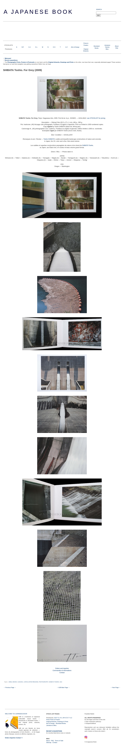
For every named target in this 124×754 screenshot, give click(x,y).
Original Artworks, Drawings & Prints (57, 721)
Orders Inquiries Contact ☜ (14, 738)
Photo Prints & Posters (53, 719)
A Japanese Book (38, 12)
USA (61, 682)
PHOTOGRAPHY (43, 682)
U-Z (66, 47)
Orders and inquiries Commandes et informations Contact (62, 670)
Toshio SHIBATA (49, 139)
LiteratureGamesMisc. (107, 47)
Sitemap (48, 742)
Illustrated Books (61, 723)
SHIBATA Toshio (87, 145)
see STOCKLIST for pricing (96, 118)
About (117, 46)
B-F (23, 47)
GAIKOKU (20, 682)
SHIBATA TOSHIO (54, 682)
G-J (30, 47)
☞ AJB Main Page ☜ (63, 687)
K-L (36, 47)
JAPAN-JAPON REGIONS (31, 682)
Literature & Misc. (51, 725)
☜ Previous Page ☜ (10, 687)
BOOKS (15, 682)
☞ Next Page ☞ (115, 687)
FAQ (116, 48)
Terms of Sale (59, 740)
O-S (54, 47)
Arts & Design (75, 47)
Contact (54, 742)
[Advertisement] (48, 30)
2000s (10, 682)
